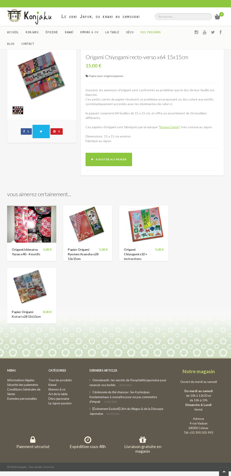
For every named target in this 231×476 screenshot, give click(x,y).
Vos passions (151, 32)
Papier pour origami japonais (106, 76)
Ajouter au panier (109, 159)
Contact (27, 44)
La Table (112, 32)
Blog (11, 44)
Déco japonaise (58, 398)
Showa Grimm (169, 127)
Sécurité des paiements (22, 385)
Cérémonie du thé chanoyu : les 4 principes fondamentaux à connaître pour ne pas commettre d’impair (123, 396)
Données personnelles (22, 398)
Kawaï (69, 32)
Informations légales (20, 380)
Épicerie (52, 32)
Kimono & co (89, 32)
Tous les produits (60, 380)
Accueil (13, 32)
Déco (130, 32)
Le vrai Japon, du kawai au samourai (101, 16)
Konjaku (32, 32)
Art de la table (58, 394)
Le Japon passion (59, 403)
